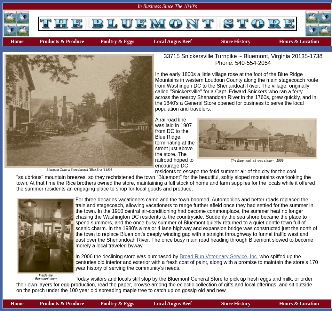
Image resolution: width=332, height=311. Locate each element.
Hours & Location (299, 41)
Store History (236, 41)
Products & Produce (62, 41)
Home (17, 41)
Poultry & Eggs (117, 41)
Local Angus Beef (173, 41)
